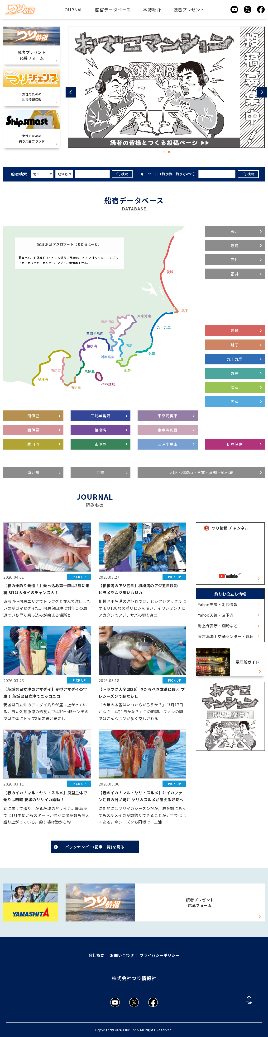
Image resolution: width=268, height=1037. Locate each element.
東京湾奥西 (167, 430)
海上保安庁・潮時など (218, 625)
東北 (235, 231)
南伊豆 (33, 416)
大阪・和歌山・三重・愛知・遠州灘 (201, 472)
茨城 (235, 330)
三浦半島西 (100, 416)
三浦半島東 (167, 444)
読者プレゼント (189, 9)
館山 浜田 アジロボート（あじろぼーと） (69, 244)
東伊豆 (100, 444)
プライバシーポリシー (160, 955)
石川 (235, 259)
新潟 (235, 245)
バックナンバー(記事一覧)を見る (94, 847)
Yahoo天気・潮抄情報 (218, 604)
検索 (124, 174)
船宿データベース (113, 9)
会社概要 (96, 955)
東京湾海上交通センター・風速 (226, 636)
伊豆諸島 (235, 444)
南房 (235, 387)
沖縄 (100, 472)
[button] (71, 92)
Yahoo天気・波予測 (216, 615)
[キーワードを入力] (92, 174)
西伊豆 (33, 430)
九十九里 (235, 359)
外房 (235, 373)
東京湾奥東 (167, 416)
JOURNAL (72, 9)
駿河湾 (33, 444)
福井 (235, 274)
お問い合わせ (122, 955)
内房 (235, 401)
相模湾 (100, 430)
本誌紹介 (152, 9)
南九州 (33, 472)
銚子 (235, 345)
